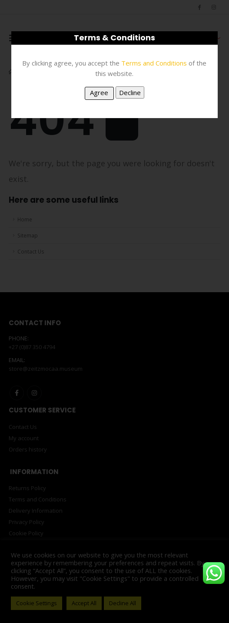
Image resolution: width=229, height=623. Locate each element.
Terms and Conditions (154, 63)
